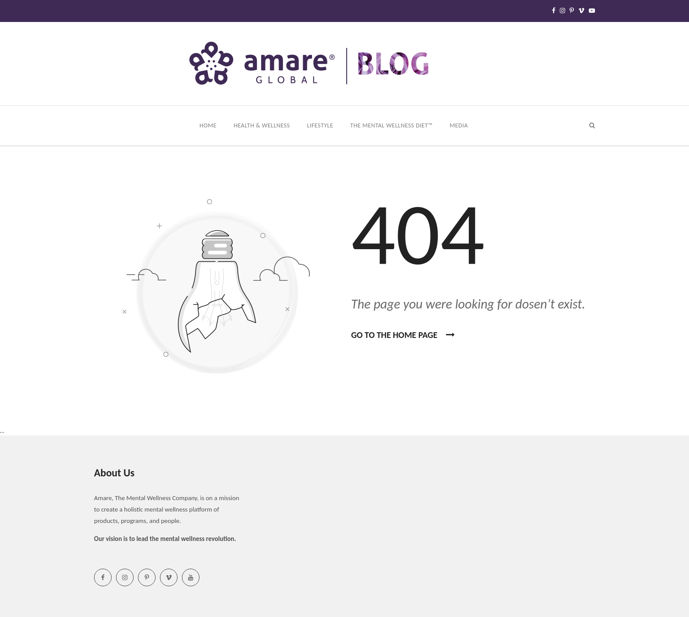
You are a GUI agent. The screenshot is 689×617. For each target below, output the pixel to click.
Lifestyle (321, 125)
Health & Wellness (263, 125)
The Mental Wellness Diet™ (392, 125)
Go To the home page (403, 335)
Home (208, 125)
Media (459, 125)
